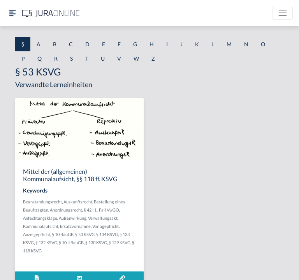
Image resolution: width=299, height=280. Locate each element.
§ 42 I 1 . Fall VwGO (101, 209)
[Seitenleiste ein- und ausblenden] (12, 13)
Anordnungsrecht (66, 209)
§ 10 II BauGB (71, 242)
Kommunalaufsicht (40, 226)
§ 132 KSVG (46, 242)
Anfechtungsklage (40, 217)
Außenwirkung (72, 217)
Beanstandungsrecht (42, 201)
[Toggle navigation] (283, 13)
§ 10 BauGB (63, 234)
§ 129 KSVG (119, 242)
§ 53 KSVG (85, 234)
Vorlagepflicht (105, 226)
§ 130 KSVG (96, 242)
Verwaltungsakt (103, 217)
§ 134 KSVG (107, 234)
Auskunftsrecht (77, 201)
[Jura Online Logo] (51, 13)
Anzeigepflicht (36, 234)
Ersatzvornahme (75, 226)
